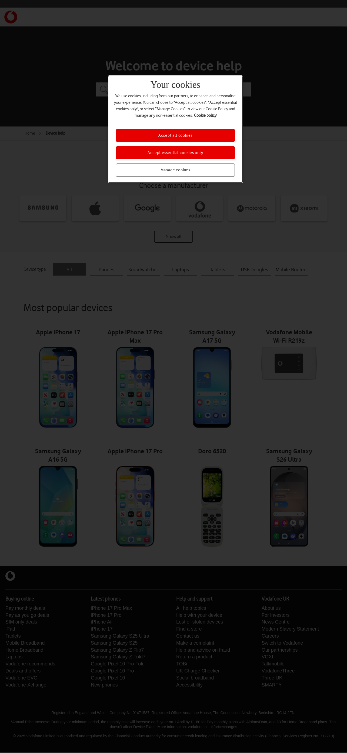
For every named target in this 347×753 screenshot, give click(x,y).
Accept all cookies (175, 135)
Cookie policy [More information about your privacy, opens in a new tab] (205, 115)
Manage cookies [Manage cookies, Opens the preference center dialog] (175, 170)
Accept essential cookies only (175, 152)
